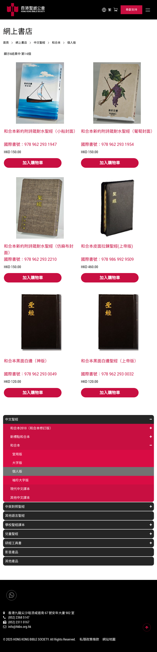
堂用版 (17, 454)
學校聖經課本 (15, 525)
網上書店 (21, 43)
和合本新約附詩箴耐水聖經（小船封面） (40, 131)
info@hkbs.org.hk (19, 626)
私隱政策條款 (89, 639)
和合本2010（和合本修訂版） (31, 428)
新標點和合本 (20, 436)
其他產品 (11, 561)
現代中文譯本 (20, 488)
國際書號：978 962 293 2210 (30, 259)
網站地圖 (109, 639)
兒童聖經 (11, 534)
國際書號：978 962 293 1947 (30, 144)
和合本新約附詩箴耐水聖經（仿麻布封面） (38, 249)
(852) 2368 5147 (18, 617)
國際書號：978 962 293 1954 (107, 144)
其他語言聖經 (15, 515)
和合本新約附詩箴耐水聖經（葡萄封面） (117, 131)
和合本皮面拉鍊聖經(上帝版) (107, 246)
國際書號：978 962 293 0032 (107, 373)
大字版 (17, 462)
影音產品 (11, 552)
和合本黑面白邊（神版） (26, 360)
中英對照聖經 (15, 506)
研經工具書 (13, 543)
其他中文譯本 (20, 497)
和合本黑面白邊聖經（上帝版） (109, 360)
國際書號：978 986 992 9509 (107, 259)
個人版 (71, 43)
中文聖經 (39, 43)
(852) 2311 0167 (18, 622)
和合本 (56, 43)
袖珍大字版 (20, 480)
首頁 (6, 43)
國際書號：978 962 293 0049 (30, 373)
